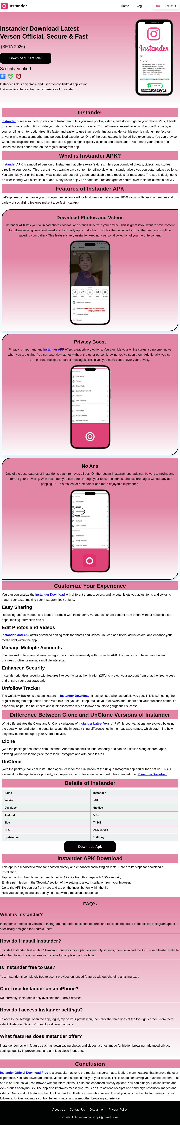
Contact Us (77, 1109)
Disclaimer (96, 1109)
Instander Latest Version (96, 723)
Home (125, 6)
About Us (58, 1109)
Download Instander (25, 58)
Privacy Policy (118, 1109)
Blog (139, 6)
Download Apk (90, 847)
